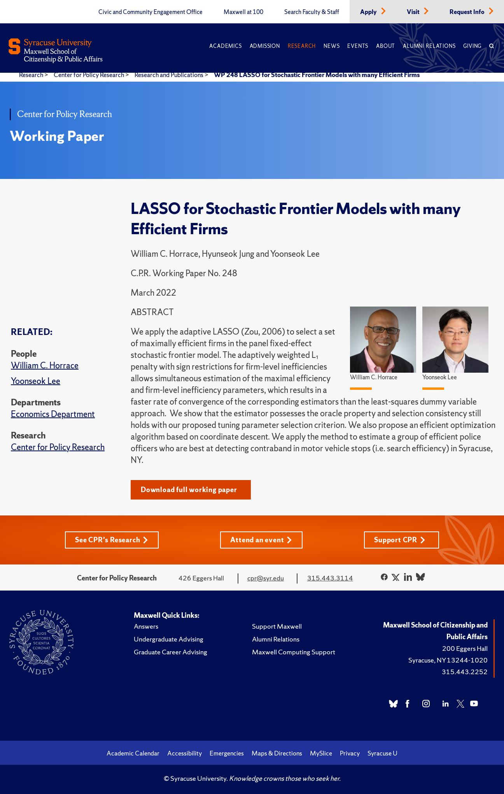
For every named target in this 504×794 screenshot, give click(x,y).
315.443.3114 (330, 577)
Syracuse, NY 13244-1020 (448, 660)
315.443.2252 (465, 671)
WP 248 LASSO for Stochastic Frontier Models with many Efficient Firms (317, 74)
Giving (472, 46)
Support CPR (399, 539)
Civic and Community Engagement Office (150, 12)
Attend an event (261, 539)
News (332, 46)
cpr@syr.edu (265, 577)
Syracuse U (382, 753)
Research (302, 46)
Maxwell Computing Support (293, 651)
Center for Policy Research (89, 74)
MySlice (321, 753)
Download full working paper (189, 489)
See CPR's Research (111, 539)
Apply (369, 12)
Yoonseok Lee (35, 381)
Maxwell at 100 (243, 12)
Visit (414, 12)
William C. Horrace (45, 365)
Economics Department (53, 414)
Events (357, 46)
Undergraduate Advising (168, 638)
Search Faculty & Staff (311, 12)
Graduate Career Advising (170, 651)
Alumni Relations (429, 46)
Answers (146, 626)
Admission (265, 46)
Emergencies (227, 753)
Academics (225, 46)
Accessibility (184, 753)
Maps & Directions (277, 753)
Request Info (468, 12)
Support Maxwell (277, 626)
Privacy (350, 753)
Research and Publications (170, 74)
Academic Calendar (133, 753)
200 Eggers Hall (465, 648)
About (385, 46)
